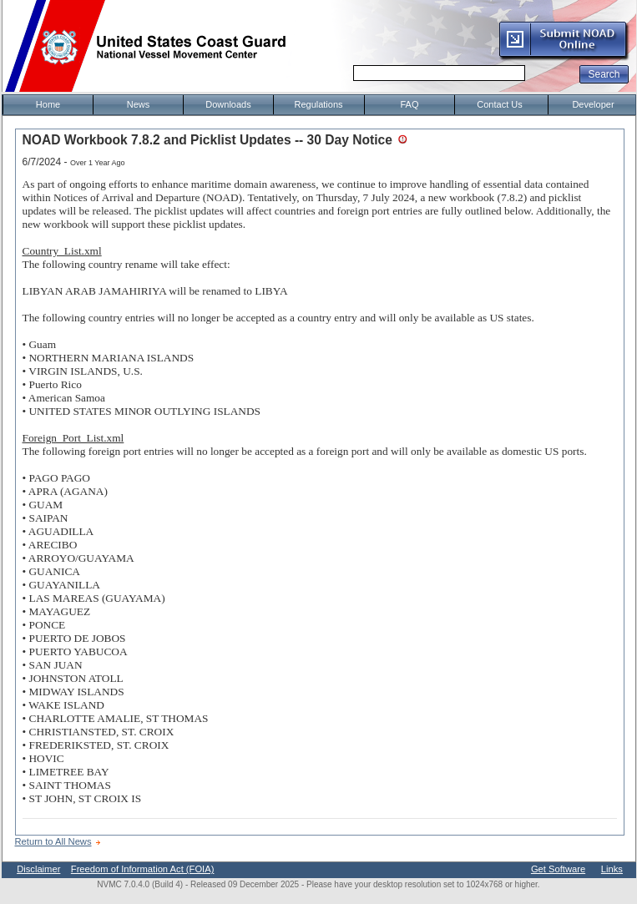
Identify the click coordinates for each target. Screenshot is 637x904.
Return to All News (53, 841)
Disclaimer (38, 869)
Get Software (558, 869)
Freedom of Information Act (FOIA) (143, 869)
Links (612, 869)
